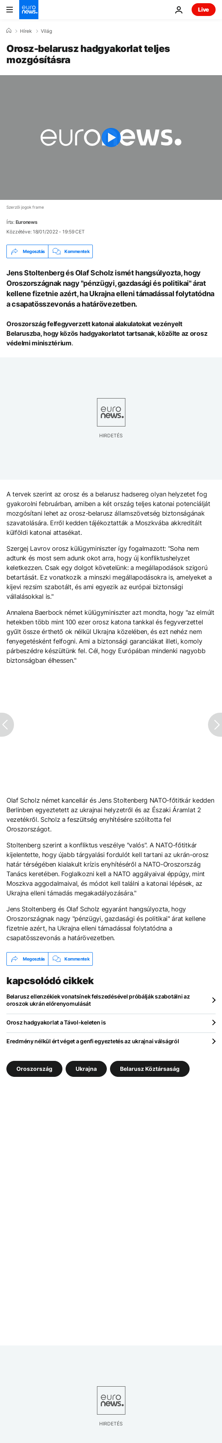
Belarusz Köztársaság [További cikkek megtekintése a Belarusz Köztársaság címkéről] (150, 1068)
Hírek (26, 31)
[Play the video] (111, 137)
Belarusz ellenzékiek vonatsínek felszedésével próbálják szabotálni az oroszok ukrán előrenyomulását (98, 1000)
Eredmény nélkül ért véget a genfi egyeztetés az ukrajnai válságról (92, 1041)
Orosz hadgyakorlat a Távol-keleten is (56, 1022)
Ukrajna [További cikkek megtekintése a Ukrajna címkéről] (86, 1068)
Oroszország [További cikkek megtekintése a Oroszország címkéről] (34, 1068)
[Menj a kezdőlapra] (28, 9)
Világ (46, 31)
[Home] (8, 31)
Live (203, 9)
